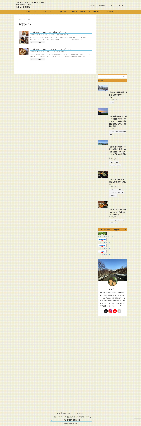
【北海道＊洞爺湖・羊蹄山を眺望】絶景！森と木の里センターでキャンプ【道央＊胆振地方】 (112, 172)
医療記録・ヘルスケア (78, 12)
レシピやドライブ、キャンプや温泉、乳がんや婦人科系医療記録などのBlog (70, 417)
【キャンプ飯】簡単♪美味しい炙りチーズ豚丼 (112, 208)
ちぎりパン (53, 35)
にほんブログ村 (103, 272)
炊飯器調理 (68, 35)
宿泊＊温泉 (63, 12)
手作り (63, 35)
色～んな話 (110, 12)
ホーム (92, 5)
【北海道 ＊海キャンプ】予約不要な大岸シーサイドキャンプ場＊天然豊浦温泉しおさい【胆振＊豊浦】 (112, 141)
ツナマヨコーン (60, 65)
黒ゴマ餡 (74, 35)
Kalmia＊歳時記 (23, 7)
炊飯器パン (72, 65)
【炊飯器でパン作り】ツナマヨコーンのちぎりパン (60, 62)
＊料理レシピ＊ (47, 12)
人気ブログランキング (105, 266)
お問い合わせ (103, 5)
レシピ (59, 35)
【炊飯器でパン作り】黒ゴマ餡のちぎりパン (58, 32)
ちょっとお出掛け (94, 12)
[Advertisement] (112, 44)
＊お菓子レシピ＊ (31, 12)
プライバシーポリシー (117, 5)
